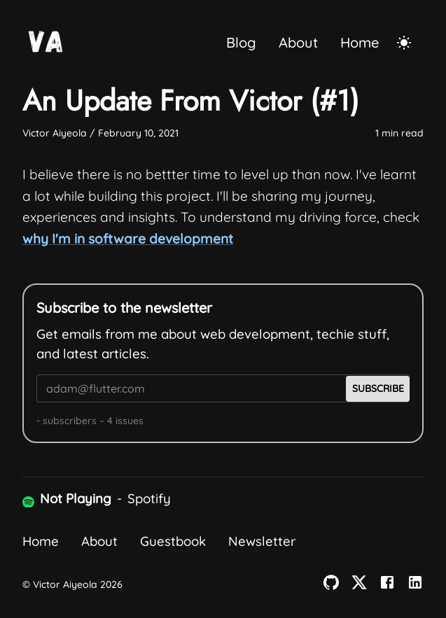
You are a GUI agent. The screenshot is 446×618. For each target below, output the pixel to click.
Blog (241, 42)
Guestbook (173, 541)
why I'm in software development (127, 238)
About (298, 42)
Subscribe (378, 388)
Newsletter (261, 541)
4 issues (125, 420)
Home (359, 42)
